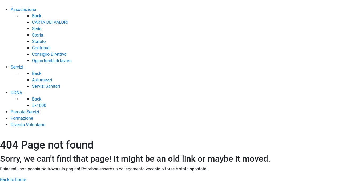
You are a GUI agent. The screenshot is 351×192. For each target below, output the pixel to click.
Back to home (13, 179)
